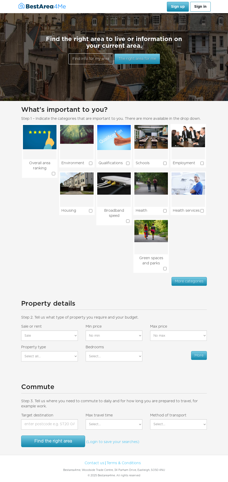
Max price (158, 326)
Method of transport (168, 415)
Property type (33, 347)
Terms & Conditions (124, 463)
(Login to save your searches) (112, 442)
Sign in (200, 7)
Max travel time (99, 415)
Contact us (94, 463)
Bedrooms (95, 347)
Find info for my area (90, 59)
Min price (94, 326)
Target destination (37, 415)
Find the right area (53, 441)
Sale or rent (31, 326)
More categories (189, 281)
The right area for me (137, 59)
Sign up (178, 7)
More (198, 355)
